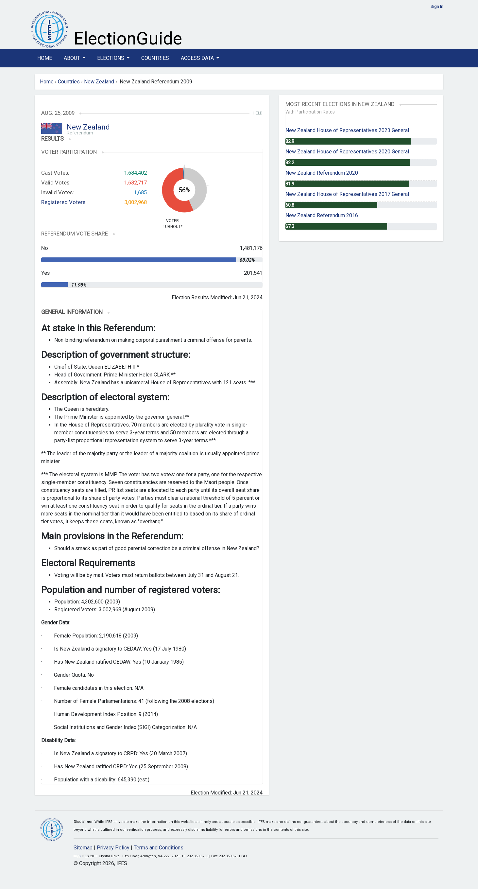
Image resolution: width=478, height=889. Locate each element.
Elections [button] (111, 58)
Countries (155, 58)
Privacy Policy (113, 848)
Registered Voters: (64, 202)
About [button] (72, 58)
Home (44, 58)
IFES (77, 856)
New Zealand (99, 81)
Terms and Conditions (158, 848)
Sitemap (83, 848)
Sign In (437, 6)
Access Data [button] (198, 58)
